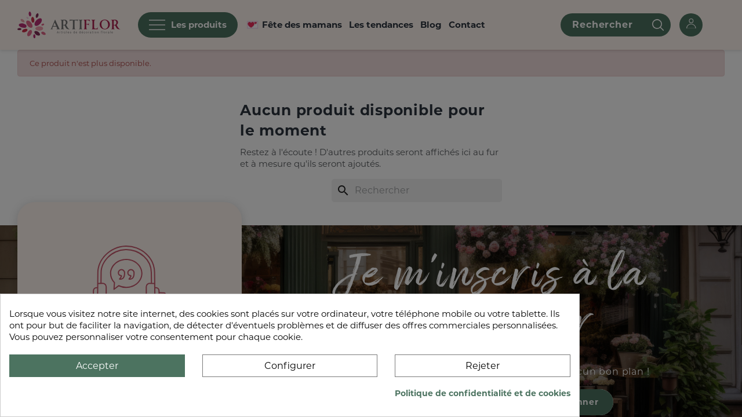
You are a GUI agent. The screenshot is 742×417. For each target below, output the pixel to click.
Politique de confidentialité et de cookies (482, 393)
